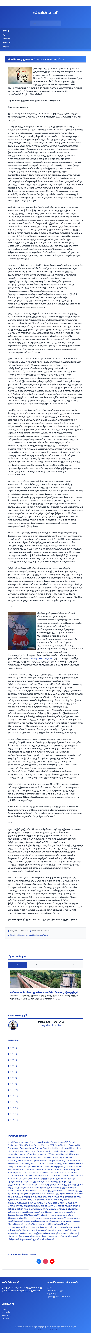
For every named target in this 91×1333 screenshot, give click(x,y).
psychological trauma (65, 1166)
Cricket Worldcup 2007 (44, 1145)
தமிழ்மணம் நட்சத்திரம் (19, 1212)
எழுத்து (78, 1191)
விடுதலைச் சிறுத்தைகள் (20, 1239)
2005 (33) (13, 1114)
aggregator (24, 1142)
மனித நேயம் (22, 1230)
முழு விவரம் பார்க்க (51, 1025)
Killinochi (26, 1157)
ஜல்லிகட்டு (38, 1239)
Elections (64, 1145)
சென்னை (13, 1206)
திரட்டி (48, 1212)
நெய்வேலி (24, 1218)
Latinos (55, 1157)
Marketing (12, 1160)
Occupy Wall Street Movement (69, 1163)
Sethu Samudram (33, 1169)
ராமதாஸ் (12, 1233)
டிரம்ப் (37, 1206)
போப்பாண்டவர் (31, 1227)
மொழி (66, 1230)
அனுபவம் (13, 1185)
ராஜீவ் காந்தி (40, 1233)
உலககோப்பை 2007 (32, 1191)
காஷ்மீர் (6, 39)
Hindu (78, 1148)
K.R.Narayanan (73, 1154)
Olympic (11, 1166)
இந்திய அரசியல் (54, 1185)
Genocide (47, 1148)
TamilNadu (72, 1173)
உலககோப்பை (15, 1191)
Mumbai (71, 1160)
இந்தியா (78, 1185)
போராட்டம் (45, 1227)
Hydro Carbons (37, 1151)
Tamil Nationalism (58, 1173)
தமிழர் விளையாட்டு (27, 1209)
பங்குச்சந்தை (49, 1218)
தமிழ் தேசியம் (58, 1209)
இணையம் (40, 1185)
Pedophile (28, 1166)
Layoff (62, 1157)
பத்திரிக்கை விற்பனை (19, 1221)
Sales (10, 1169)
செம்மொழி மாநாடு (55, 1203)
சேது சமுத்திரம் (26, 1206)
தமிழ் (48, 1209)
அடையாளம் (26, 935)
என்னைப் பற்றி (55, 1291)
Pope (53, 1166)
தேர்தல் (11, 1215)
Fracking (38, 1148)
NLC (47, 1163)
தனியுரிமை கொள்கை (58, 1297)
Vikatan (11, 1179)
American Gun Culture (47, 1142)
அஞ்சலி (23, 1179)
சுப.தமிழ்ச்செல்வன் (17, 1203)
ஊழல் (71, 1191)
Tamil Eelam (32, 1173)
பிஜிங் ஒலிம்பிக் (26, 1224)
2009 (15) (13, 1090)
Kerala (18, 1157)
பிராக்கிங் (13, 1224)
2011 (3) (12, 1078)
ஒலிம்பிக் (36, 1194)
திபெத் (40, 1212)
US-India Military (75, 1176)
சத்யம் (19, 1200)
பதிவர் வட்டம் (73, 1218)
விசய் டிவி (73, 1236)
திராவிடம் (56, 1212)
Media (20, 1160)
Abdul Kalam (13, 1142)
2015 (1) (12, 1066)
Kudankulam (36, 1157)
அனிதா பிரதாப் (66, 1182)
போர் (53, 1227)
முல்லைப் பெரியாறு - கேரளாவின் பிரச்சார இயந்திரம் (44, 992)
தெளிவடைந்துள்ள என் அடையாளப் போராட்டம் (36, 59)
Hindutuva (12, 1151)
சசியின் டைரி (45, 13)
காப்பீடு (79, 1194)
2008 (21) (13, 1096)
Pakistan (19, 1166)
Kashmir (11, 1157)
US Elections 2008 (59, 1176)
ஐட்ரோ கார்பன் (15, 1194)
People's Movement (42, 1166)
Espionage (24, 1148)
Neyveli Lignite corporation (32, 1163)
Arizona (61, 1142)
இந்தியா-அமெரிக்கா (18, 1188)
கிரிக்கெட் (35, 1197)
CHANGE (23, 1145)
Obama (52, 1163)
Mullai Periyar (48, 1160)
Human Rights (24, 1151)
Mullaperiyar (61, 1160)
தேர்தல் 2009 (34, 1215)
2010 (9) (12, 1084)
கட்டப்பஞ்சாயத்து (50, 1194)
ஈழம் (5, 35)
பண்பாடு (61, 1218)
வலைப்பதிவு (54, 1233)
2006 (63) (13, 1108)
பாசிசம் (35, 1221)
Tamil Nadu (44, 1173)
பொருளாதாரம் (15, 1227)
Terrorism (12, 1176)
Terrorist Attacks (24, 1176)
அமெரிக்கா (26, 1182)
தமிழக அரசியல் (49, 1206)
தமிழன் (44, 935)
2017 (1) (12, 1054)
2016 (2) (12, 1060)
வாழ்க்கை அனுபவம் (49, 1236)
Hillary (72, 1148)
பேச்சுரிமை (55, 1224)
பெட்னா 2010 (42, 1224)
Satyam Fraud (19, 1169)
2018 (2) (12, 1048)
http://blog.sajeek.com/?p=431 (41, 658)
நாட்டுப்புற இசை (65, 1215)
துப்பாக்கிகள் (68, 1212)
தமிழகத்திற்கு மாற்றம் (69, 1206)
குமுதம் (11, 1200)
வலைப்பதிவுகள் (29, 1236)
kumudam (47, 1157)
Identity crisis (15, 935)
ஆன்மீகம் (23, 1185)
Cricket (30, 1145)
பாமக (42, 1221)
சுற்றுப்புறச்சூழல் (36, 1203)
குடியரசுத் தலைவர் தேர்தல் (67, 1197)
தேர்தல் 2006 (22, 1215)
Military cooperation (33, 1160)
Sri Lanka (55, 1169)
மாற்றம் (33, 1230)
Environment (13, 1148)
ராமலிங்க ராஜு (25, 1233)
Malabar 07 (70, 1157)
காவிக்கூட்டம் (14, 1197)
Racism (79, 1166)
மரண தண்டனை (65, 1227)
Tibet (35, 1176)
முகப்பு (6, 31)
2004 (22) (13, 1120)
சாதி (25, 1200)
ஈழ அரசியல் (64, 1188)
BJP (66, 1142)
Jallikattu (62, 1154)
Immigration (62, 1151)
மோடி (73, 1230)
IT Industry (53, 1154)
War (17, 1179)
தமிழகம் (12, 1209)
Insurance (23, 1154)
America (33, 1142)
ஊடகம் (64, 1191)
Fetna (31, 1148)
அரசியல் (7, 43)
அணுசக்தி (46, 1179)
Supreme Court (20, 1173)
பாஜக (66, 1221)
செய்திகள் (71, 1203)
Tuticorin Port (44, 1176)
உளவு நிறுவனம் (51, 1191)
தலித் (34, 1212)
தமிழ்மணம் (72, 1209)
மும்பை (58, 1230)
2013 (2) (12, 1072)
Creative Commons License (45, 1330)
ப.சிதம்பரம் (36, 1218)
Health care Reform (60, 1148)
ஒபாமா (27, 1194)
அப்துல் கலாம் (59, 1179)
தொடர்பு (51, 1294)
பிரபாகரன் (74, 1221)
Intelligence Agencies (37, 1154)
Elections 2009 (75, 1145)
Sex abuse (45, 1169)
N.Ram (79, 1160)
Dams (57, 1145)
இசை (31, 1185)
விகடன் (63, 1236)
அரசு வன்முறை (50, 1182)
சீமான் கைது (56, 1200)
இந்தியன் (36, 935)
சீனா (66, 1200)
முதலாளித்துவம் (46, 1230)
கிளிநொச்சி (47, 1197)
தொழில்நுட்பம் (48, 1215)
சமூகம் (6, 47)
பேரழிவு (65, 1224)
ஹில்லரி (49, 1239)
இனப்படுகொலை (49, 1188)
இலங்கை (34, 1188)
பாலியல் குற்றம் (54, 1221)
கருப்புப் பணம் (67, 1194)
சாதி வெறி (33, 1200)
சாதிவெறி (44, 1200)
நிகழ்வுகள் (13, 1218)
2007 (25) (13, 1102)
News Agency (14, 1163)
